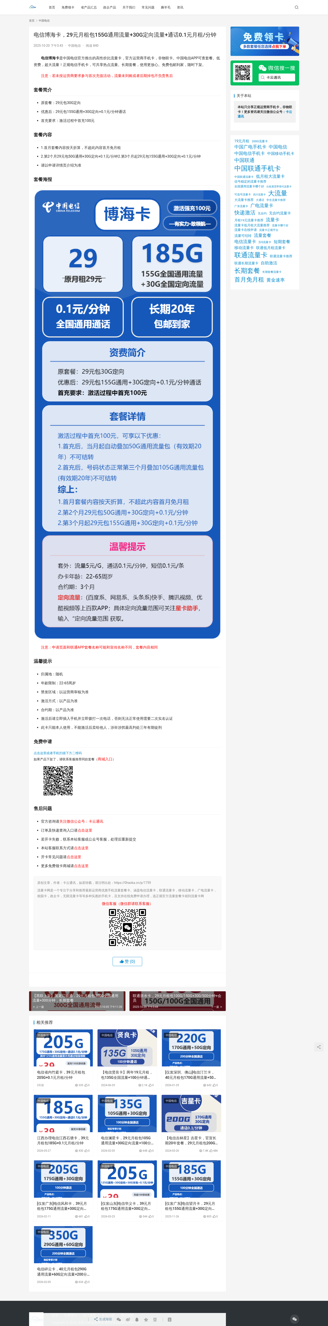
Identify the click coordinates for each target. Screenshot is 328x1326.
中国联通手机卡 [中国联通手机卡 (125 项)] (257, 168)
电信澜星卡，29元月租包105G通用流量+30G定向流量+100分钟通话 (126, 1141)
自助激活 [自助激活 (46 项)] (269, 263)
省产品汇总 (89, 7)
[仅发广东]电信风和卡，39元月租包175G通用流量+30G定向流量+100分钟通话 (62, 1206)
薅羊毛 (166, 7)
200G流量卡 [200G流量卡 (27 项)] (260, 141)
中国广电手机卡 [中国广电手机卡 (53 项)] (250, 147)
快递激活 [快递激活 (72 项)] (244, 212)
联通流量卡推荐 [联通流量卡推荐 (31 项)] (281, 256)
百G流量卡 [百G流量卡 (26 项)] (264, 242)
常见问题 (148, 7)
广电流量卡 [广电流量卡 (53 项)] (261, 205)
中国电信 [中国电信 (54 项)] (278, 147)
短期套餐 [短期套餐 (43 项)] (282, 241)
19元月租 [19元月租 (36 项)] (241, 141)
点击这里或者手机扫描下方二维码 (58, 753)
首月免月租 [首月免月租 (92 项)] (249, 279)
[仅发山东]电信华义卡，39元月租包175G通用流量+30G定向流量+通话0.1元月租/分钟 (126, 1206)
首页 (52, 7)
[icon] (294, 1319)
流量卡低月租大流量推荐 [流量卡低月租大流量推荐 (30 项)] (252, 225)
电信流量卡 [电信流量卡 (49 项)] (245, 241)
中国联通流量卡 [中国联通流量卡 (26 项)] (244, 176)
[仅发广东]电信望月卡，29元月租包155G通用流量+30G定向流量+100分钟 (190, 1206)
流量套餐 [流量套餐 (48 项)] (262, 235)
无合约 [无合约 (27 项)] (262, 213)
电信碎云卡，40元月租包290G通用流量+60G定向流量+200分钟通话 (62, 1272)
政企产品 (110, 7)
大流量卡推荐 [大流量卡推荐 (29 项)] (244, 200)
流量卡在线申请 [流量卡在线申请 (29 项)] (245, 230)
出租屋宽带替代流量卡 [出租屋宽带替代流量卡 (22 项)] (279, 186)
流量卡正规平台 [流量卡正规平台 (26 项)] (268, 230)
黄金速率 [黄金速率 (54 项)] (275, 280)
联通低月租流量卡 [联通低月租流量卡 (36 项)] (270, 248)
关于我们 (129, 7)
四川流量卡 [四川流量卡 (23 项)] (259, 194)
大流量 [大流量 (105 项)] (277, 193)
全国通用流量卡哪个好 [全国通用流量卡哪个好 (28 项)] (249, 186)
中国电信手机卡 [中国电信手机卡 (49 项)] (249, 153)
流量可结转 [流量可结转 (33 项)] (243, 236)
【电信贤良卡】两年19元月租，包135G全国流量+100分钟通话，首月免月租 (127, 1075)
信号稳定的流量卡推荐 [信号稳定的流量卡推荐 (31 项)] (250, 182)
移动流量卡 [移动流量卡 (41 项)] (244, 247)
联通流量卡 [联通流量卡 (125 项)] (251, 255)
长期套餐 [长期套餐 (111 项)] (247, 270)
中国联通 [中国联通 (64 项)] (244, 160)
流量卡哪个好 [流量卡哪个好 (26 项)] (280, 225)
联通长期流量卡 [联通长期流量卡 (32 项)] (246, 263)
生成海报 (102, 1319)
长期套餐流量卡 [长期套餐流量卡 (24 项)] (272, 272)
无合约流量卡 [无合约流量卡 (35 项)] (280, 213)
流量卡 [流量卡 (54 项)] (272, 219)
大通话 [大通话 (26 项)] (260, 200)
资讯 (180, 7)
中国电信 (74, 45)
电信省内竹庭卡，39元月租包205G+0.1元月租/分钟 (61, 1074)
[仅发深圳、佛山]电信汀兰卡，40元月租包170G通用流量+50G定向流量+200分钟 (190, 1075)
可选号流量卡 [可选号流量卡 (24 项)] (242, 194)
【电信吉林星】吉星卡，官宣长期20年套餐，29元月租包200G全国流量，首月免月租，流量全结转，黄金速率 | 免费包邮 (190, 1141)
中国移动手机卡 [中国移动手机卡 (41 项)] (280, 153)
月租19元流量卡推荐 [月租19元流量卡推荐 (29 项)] (248, 220)
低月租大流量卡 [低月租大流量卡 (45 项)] (270, 176)
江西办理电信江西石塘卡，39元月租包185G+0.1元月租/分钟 (63, 1140)
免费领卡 (68, 7)
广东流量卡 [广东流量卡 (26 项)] (241, 206)
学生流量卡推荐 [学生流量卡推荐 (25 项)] (276, 200)
